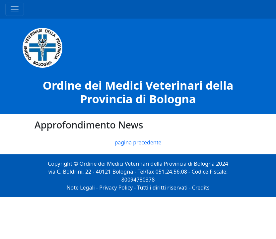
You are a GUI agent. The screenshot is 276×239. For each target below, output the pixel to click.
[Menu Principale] (14, 9)
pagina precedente (137, 142)
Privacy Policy (116, 187)
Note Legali (80, 187)
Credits (201, 187)
